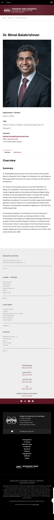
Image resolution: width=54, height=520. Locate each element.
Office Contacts (7, 343)
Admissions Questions (10, 336)
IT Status (27, 442)
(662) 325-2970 (27, 389)
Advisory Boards (7, 282)
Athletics (27, 456)
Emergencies (27, 440)
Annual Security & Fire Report (27, 482)
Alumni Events (7, 284)
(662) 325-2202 (27, 382)
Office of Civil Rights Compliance (12, 496)
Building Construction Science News (13, 313)
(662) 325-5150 (13, 139)
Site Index (5, 345)
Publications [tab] (17, 152)
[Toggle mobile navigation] (51, 2)
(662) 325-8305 (27, 396)
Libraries (27, 451)
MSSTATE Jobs (27, 444)
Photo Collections (8, 317)
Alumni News (6, 286)
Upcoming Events (7, 320)
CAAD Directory (7, 338)
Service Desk (35, 504)
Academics (27, 446)
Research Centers (10, 256)
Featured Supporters (9, 288)
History (5, 290)
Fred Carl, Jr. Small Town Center (12, 260)
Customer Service (14, 480)
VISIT (5, 268)
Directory (10, 18)
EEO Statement (24, 480)
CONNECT (6, 326)
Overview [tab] (7, 152)
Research (27, 449)
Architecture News (8, 309)
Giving (27, 458)
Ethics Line (32, 480)
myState (8, 2)
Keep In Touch (7, 292)
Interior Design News (8, 315)
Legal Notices (39, 480)
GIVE (5, 298)
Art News (5, 311)
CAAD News (7, 305)
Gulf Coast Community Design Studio (14, 262)
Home (4, 18)
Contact (6, 332)
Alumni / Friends (10, 277)
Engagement (27, 453)
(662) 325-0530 (27, 367)
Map (5, 341)
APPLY (5, 351)
